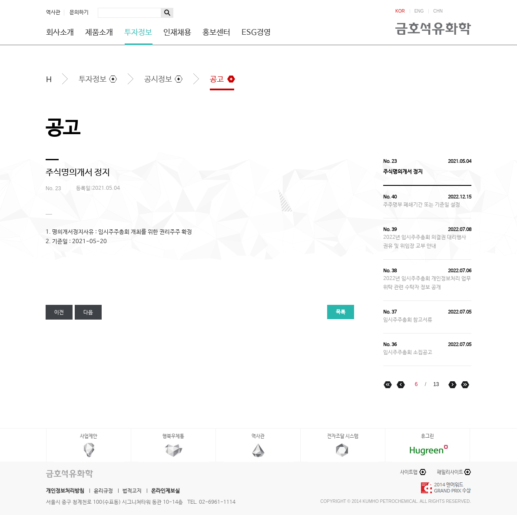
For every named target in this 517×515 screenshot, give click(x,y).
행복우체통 (173, 436)
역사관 (53, 13)
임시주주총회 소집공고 (407, 353)
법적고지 (132, 491)
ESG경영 (256, 32)
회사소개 (60, 32)
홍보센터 (216, 32)
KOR (400, 11)
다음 (88, 313)
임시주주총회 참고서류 (407, 320)
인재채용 (177, 32)
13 (436, 384)
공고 (217, 79)
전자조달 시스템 (342, 436)
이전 (59, 313)
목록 (340, 312)
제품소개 (99, 32)
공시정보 (158, 79)
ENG (419, 11)
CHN (438, 11)
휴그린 (427, 436)
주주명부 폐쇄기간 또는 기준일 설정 (421, 205)
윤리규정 (103, 491)
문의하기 (79, 13)
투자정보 (138, 32)
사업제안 (88, 436)
